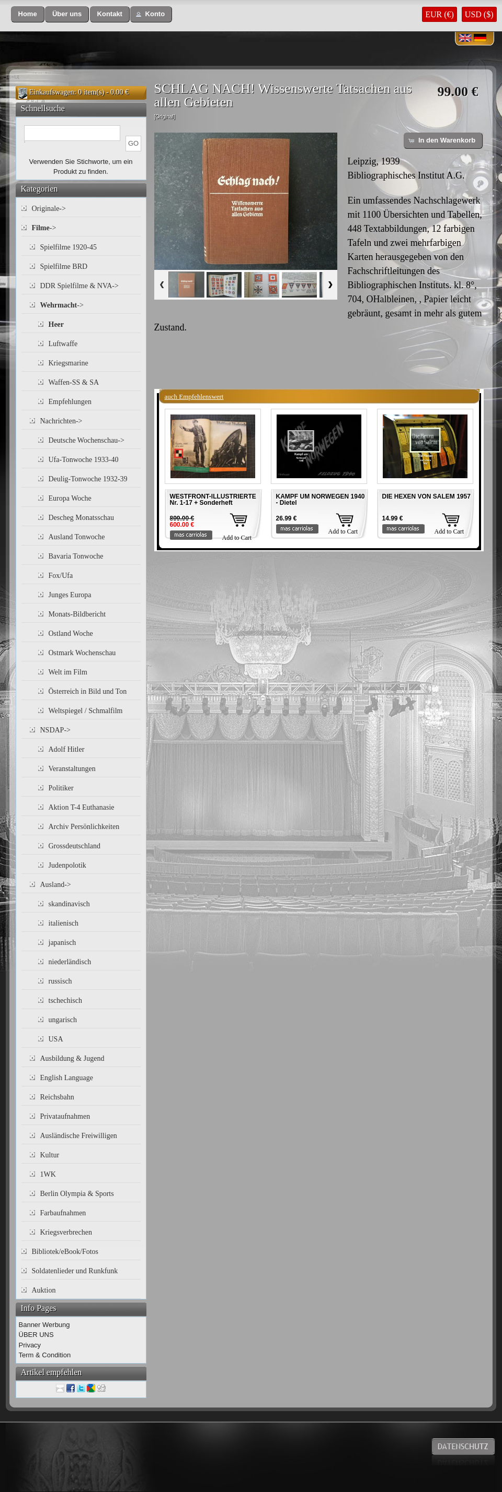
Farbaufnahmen (63, 1213)
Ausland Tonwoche (77, 537)
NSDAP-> (55, 730)
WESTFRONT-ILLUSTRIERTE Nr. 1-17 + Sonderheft (213, 499)
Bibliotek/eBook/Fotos (65, 1252)
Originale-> (49, 208)
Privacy (30, 1345)
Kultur (50, 1155)
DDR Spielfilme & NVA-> (79, 286)
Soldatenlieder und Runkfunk (75, 1271)
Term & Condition (45, 1355)
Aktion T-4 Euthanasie (82, 807)
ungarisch (63, 1020)
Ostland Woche (71, 633)
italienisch (64, 923)
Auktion (44, 1290)
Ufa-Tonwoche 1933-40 (84, 460)
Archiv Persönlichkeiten (84, 827)
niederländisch (70, 962)
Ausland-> (55, 885)
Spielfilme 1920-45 (68, 247)
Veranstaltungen (72, 769)
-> (44, 228)
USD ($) (479, 14)
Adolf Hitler (67, 749)
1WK (48, 1174)
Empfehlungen (70, 402)
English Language (66, 1078)
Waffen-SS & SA (74, 382)
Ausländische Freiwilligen (78, 1136)
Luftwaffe (63, 344)
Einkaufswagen (51, 92)
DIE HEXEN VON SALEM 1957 (426, 496)
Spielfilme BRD (64, 266)
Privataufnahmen (65, 1116)
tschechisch (66, 1000)
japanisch (62, 942)
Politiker (61, 788)
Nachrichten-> (61, 421)
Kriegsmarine (68, 363)
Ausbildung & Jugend (72, 1058)
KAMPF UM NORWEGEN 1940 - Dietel (320, 499)
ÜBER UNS (36, 1335)
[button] (27, 14)
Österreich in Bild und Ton (88, 691)
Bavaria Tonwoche (76, 556)
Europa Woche (70, 498)
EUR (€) (439, 14)
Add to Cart (237, 537)
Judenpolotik (67, 865)
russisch (60, 981)
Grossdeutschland (75, 846)
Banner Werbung (44, 1325)
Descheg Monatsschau (82, 518)
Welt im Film (68, 672)
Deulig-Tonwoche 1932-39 (88, 479)
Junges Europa (70, 595)
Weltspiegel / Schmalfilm (86, 711)
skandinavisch (69, 904)
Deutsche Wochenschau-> (86, 440)
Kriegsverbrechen (66, 1232)
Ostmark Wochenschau (82, 653)
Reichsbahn (57, 1097)
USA (56, 1039)
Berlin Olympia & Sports (77, 1194)
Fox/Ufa (61, 575)
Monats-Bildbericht (77, 614)
